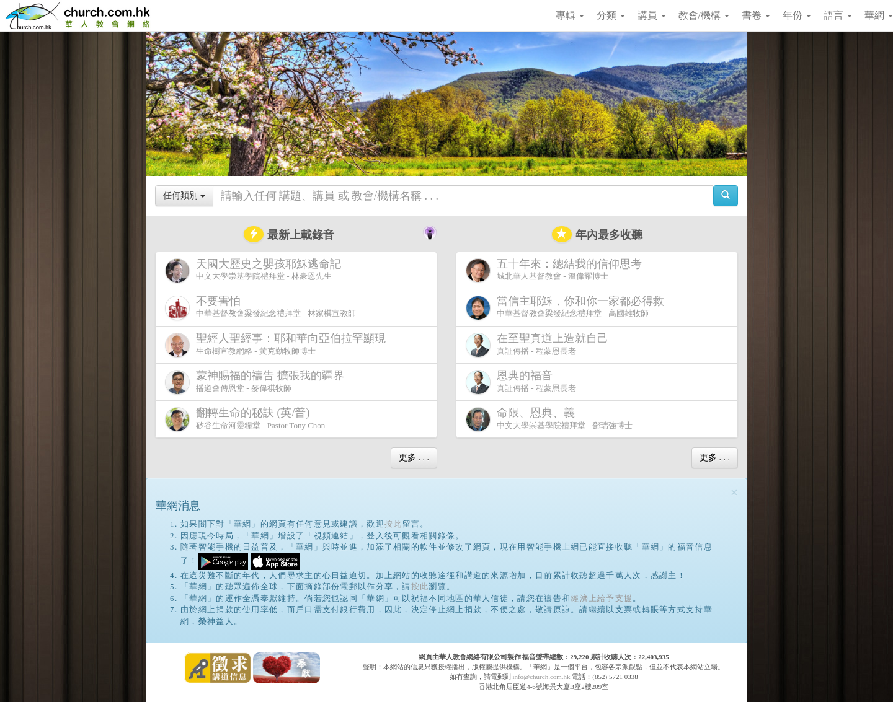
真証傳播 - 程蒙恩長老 (539, 345)
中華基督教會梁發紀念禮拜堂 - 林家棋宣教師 (260, 307)
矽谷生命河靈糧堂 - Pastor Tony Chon (245, 419)
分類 (611, 15)
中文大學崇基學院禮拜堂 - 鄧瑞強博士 (549, 419)
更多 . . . (414, 457)
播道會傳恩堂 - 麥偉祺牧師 (257, 382)
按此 (393, 524)
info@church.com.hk (541, 676)
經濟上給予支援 (602, 598)
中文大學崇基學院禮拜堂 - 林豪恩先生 (255, 270)
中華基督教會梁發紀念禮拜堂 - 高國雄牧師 (567, 307)
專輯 (570, 15)
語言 (838, 15)
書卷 (756, 15)
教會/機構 (703, 15)
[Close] (734, 492)
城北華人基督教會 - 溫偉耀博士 (556, 270)
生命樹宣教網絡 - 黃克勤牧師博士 (278, 345)
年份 (797, 15)
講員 (652, 15)
